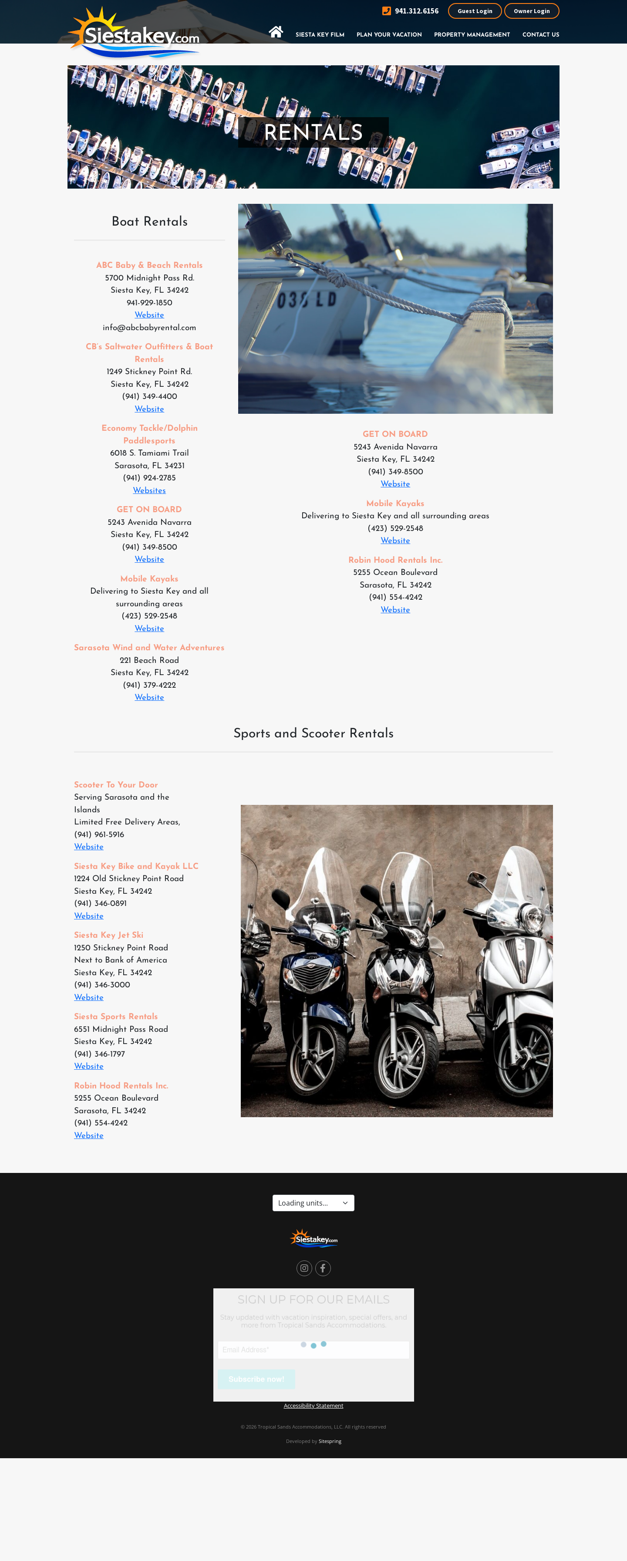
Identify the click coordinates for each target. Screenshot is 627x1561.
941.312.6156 (410, 11)
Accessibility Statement (314, 1405)
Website (149, 315)
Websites (149, 491)
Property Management (472, 35)
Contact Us (541, 35)
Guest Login (475, 11)
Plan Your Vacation (389, 35)
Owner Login (532, 11)
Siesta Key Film (320, 35)
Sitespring (330, 1441)
